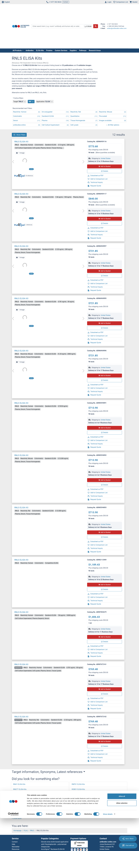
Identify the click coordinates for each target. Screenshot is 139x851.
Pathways (82, 50)
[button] (16, 818)
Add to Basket (104, 166)
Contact (65, 2)
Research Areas (95, 50)
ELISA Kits (40, 50)
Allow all (122, 829)
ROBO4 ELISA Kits (78, 804)
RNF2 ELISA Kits (19, 815)
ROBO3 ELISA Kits (78, 799)
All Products (17, 50)
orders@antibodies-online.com (116, 28)
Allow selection (121, 836)
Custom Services (61, 50)
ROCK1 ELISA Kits (78, 809)
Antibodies (30, 50)
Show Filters (19, 135)
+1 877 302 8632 (53, 2)
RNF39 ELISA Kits (19, 804)
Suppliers (73, 50)
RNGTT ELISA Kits (19, 789)
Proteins (49, 50)
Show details (108, 847)
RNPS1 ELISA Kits (78, 784)
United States (105, 158)
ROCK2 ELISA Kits (78, 815)
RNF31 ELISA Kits (19, 809)
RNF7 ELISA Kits (19, 794)
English (6, 2)
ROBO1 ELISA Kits (78, 789)
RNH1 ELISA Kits (19, 784)
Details (104, 171)
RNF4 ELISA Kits (19, 799)
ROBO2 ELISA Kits (78, 794)
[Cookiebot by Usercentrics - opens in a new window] (13, 847)
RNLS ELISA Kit (21, 141)
